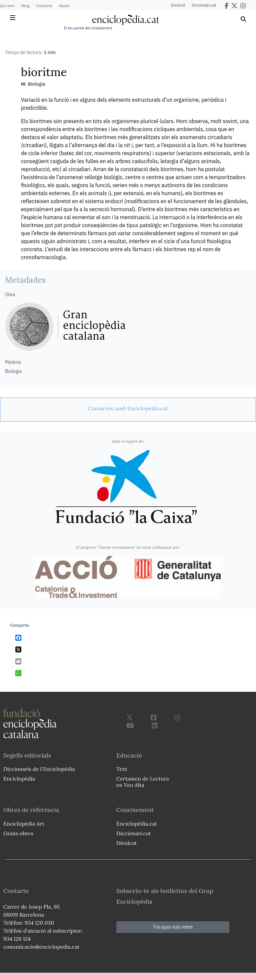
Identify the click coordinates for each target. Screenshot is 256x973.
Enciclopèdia (19, 778)
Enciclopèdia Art (23, 823)
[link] (128, 408)
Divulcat (178, 5)
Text (121, 769)
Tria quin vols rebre (173, 927)
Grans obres (18, 833)
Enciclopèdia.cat (136, 823)
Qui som (7, 5)
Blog (25, 5)
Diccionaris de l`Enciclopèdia (39, 769)
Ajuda (64, 5)
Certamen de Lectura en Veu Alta (142, 781)
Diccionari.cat (204, 5)
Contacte (44, 5)
